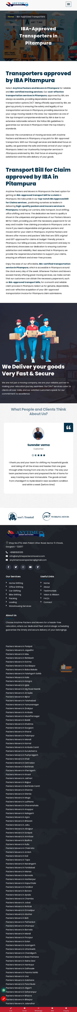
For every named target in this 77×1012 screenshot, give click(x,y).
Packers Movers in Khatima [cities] (19, 724)
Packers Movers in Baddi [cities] (18, 720)
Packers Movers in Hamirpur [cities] (20, 964)
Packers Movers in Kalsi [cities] (17, 677)
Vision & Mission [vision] (51, 594)
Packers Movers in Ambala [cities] (19, 712)
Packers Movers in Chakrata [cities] (20, 848)
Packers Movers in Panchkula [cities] (20, 984)
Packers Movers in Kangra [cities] (19, 681)
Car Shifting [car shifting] (15, 590)
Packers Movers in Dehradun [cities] (20, 762)
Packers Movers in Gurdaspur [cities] (20, 665)
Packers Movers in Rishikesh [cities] (20, 657)
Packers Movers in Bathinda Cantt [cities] (23, 786)
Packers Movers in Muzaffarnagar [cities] (23, 716)
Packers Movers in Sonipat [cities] (19, 832)
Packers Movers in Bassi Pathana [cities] (22, 956)
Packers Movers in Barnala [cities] (19, 929)
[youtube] (30, 567)
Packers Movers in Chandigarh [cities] (21, 953)
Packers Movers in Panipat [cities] (19, 646)
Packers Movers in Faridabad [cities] (20, 867)
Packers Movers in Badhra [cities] (19, 840)
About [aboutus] (47, 586)
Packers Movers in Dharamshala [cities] (22, 805)
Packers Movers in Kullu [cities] (17, 844)
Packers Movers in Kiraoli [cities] (18, 774)
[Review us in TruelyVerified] (37, 567)
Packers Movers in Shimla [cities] (18, 793)
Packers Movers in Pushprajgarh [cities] (22, 755)
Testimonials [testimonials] (50, 590)
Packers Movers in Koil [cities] (17, 855)
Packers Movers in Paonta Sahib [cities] (22, 972)
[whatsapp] (38, 1009)
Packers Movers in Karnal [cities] (18, 743)
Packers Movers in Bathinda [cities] (20, 766)
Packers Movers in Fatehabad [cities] (21, 700)
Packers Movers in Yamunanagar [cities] (22, 704)
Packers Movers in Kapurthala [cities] (21, 883)
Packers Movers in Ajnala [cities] (18, 894)
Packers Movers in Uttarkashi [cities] (20, 949)
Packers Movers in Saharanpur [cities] (21, 991)
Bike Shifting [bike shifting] (15, 594)
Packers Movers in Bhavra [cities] (19, 995)
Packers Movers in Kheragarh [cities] (20, 770)
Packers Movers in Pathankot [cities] (20, 922)
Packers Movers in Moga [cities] (18, 797)
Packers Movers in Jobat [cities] (18, 902)
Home (11, 16)
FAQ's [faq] (46, 598)
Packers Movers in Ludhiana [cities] (19, 801)
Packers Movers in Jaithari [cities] (19, 778)
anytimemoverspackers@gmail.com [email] (26, 560)
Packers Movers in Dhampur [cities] (20, 925)
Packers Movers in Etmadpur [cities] (20, 910)
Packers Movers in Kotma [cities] (18, 661)
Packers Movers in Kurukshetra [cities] (21, 751)
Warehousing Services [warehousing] (20, 606)
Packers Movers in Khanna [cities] (19, 789)
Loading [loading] (13, 602)
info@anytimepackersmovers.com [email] (25, 556)
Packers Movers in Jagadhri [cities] (19, 650)
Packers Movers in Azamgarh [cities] (20, 945)
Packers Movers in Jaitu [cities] (18, 824)
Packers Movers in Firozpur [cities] (19, 937)
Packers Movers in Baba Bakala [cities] (21, 669)
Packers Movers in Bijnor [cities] (18, 696)
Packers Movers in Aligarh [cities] (19, 987)
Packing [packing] (13, 598)
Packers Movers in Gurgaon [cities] (19, 727)
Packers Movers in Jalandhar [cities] (20, 1003)
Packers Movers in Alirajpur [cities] (19, 828)
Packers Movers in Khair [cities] (18, 758)
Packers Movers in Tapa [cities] (18, 859)
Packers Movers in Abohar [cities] (19, 914)
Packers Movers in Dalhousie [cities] (20, 968)
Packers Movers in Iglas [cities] (17, 685)
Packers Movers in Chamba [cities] (19, 898)
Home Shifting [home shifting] (16, 583)
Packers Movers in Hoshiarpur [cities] (21, 879)
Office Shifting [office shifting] (16, 586)
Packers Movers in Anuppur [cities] (19, 809)
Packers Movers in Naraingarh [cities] (21, 863)
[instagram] (23, 567)
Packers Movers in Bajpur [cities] (18, 782)
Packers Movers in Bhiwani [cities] (19, 820)
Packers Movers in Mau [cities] (17, 654)
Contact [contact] (48, 602)
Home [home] (47, 583)
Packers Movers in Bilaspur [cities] (19, 999)
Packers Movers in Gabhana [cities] (20, 980)
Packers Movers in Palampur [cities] (20, 735)
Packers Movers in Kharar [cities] (19, 731)
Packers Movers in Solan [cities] (18, 941)
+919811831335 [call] (14, 552)
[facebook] (8, 567)
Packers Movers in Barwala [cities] (19, 875)
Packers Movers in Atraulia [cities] (19, 692)
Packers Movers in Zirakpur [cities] (19, 708)
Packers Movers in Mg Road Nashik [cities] (23, 689)
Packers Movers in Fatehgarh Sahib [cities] (23, 673)
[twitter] (15, 567)
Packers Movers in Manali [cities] (18, 739)
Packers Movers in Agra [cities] (18, 817)
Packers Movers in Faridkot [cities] (19, 887)
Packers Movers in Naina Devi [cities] (20, 960)
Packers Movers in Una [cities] (17, 976)
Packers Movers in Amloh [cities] (18, 852)
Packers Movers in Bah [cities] (17, 918)
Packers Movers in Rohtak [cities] (19, 906)
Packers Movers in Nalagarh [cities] (20, 813)
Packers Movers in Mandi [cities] (18, 933)
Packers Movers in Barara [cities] (19, 890)
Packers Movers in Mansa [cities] (18, 871)
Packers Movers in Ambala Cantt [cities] (22, 747)
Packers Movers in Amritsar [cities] (19, 836)
